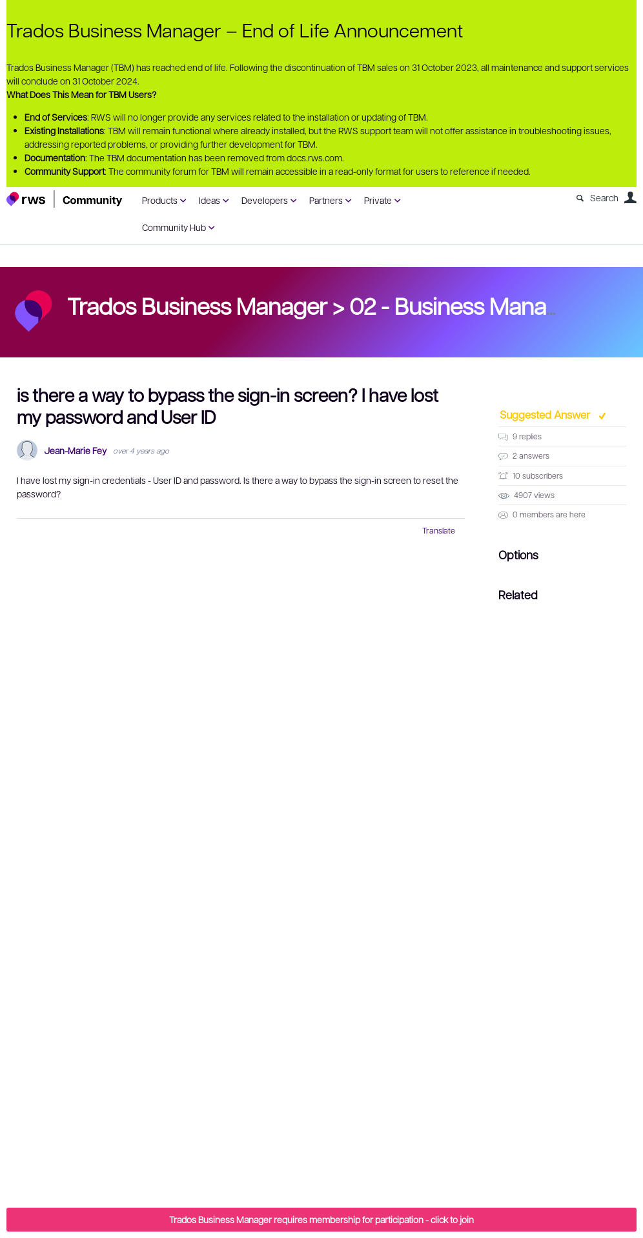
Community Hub (174, 227)
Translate (438, 530)
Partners (326, 200)
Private (378, 200)
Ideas (209, 200)
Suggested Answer (546, 414)
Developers (264, 200)
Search (604, 197)
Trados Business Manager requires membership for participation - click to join (321, 1219)
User (630, 197)
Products (160, 200)
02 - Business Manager (464, 305)
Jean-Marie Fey (75, 450)
